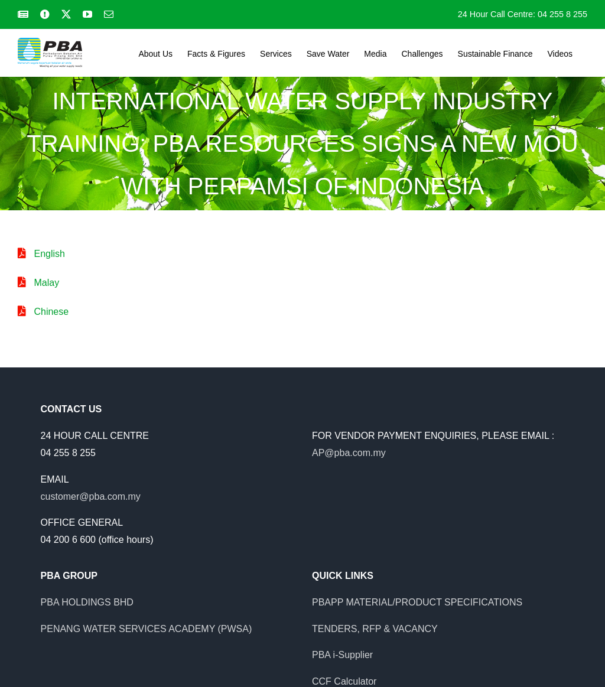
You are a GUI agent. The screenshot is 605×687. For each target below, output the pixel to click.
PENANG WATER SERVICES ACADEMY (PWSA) (146, 629)
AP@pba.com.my (349, 453)
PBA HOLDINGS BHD (87, 602)
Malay (46, 283)
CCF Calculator (344, 681)
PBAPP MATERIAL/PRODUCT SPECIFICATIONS (417, 602)
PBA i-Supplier (342, 655)
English (49, 254)
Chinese (51, 312)
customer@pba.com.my (91, 496)
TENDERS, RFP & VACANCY (375, 629)
